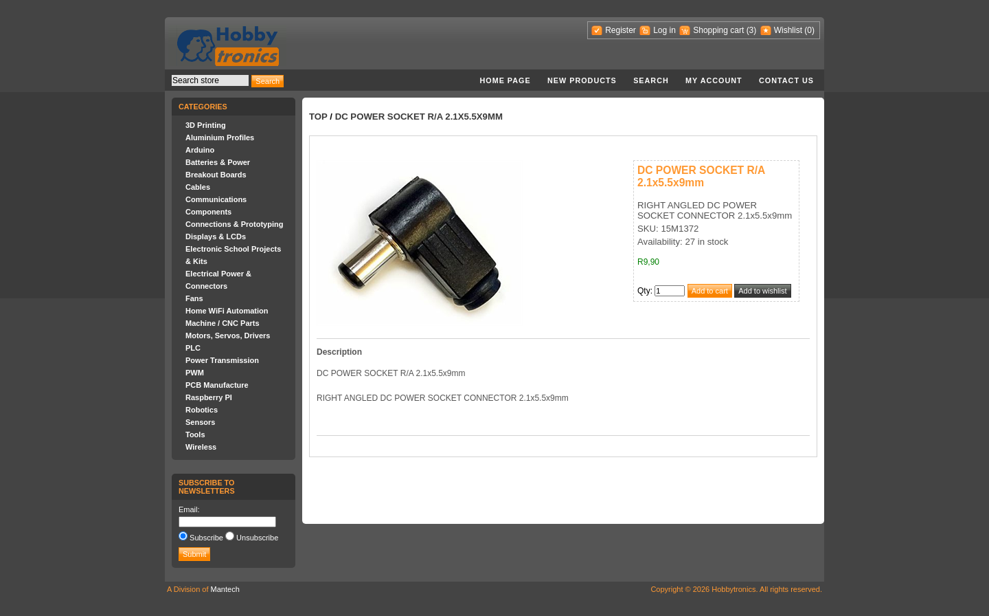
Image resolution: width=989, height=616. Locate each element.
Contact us (786, 80)
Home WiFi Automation (226, 311)
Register (620, 30)
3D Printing (205, 125)
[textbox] (210, 80)
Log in (664, 30)
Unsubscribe (257, 538)
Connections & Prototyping (234, 224)
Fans (194, 298)
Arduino (199, 150)
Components (208, 212)
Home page (504, 80)
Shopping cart (718, 30)
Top (318, 116)
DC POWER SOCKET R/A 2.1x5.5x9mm (419, 116)
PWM (194, 372)
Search (651, 80)
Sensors (200, 422)
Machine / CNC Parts (222, 323)
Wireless (200, 447)
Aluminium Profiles (219, 137)
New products (582, 80)
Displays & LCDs (215, 236)
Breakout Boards (216, 174)
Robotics (201, 410)
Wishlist (788, 30)
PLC (193, 348)
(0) (809, 30)
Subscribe (206, 538)
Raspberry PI (208, 397)
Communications (216, 199)
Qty (643, 291)
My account (713, 80)
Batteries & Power (217, 162)
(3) (752, 30)
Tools (195, 434)
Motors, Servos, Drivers (228, 335)
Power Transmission (222, 360)
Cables (197, 187)
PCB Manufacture (217, 385)
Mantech (225, 589)
